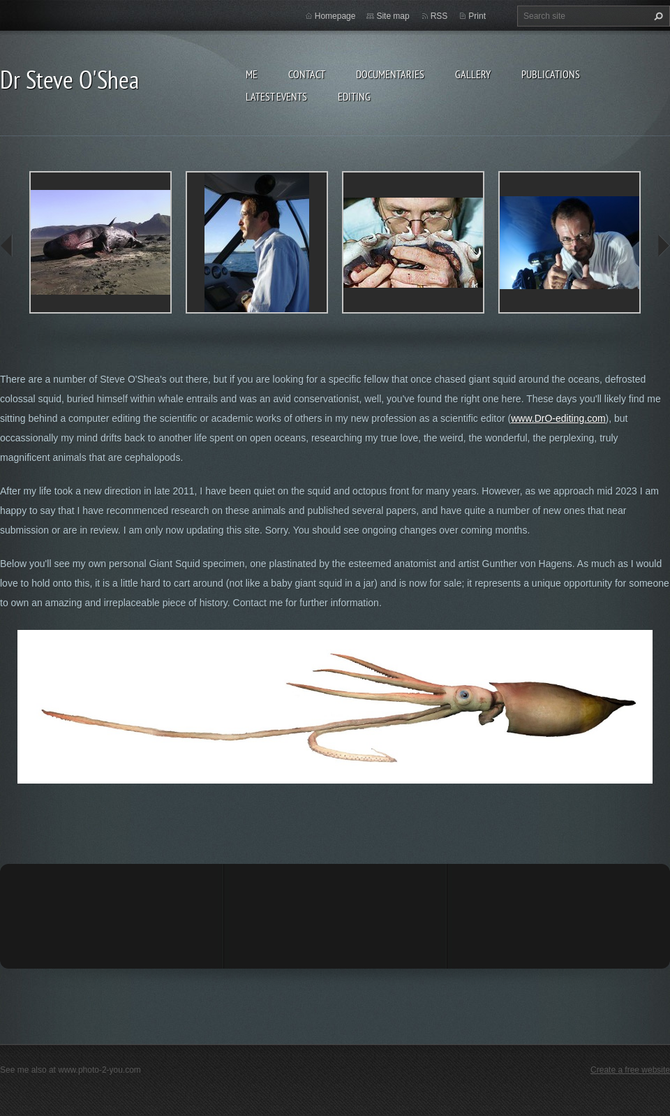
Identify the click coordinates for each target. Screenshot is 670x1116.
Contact (306, 74)
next (663, 246)
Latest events (276, 96)
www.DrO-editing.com (558, 418)
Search (656, 16)
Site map (392, 16)
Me (252, 74)
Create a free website (630, 1070)
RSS (439, 16)
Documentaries (390, 74)
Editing (354, 96)
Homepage (335, 16)
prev (7, 246)
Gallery (473, 74)
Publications (550, 74)
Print (477, 16)
